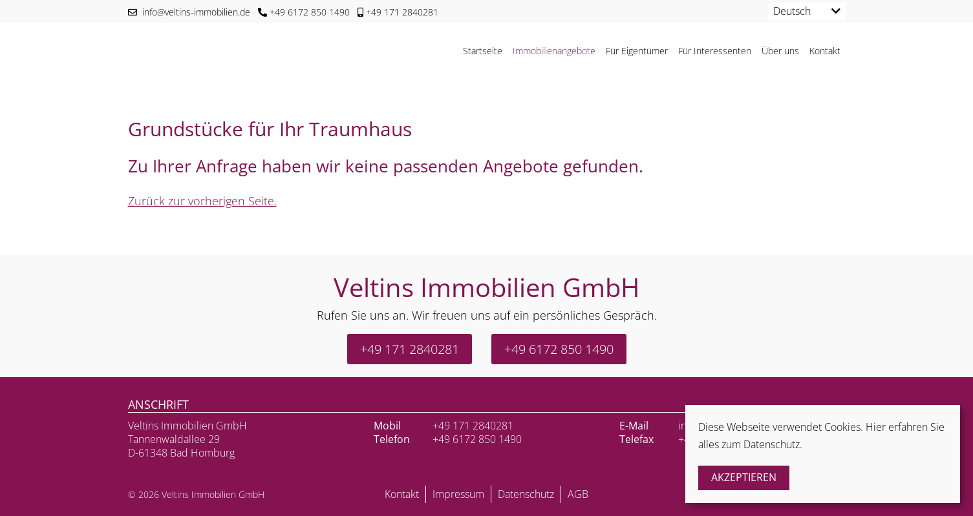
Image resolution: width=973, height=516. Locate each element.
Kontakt (824, 51)
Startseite (482, 51)
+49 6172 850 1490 (304, 12)
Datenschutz (526, 494)
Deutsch (792, 11)
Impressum (458, 494)
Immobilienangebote (554, 51)
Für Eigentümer (637, 51)
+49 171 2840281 (398, 12)
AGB (578, 494)
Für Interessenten (714, 51)
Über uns (780, 51)
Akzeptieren (743, 477)
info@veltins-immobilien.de (189, 12)
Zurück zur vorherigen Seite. (202, 201)
